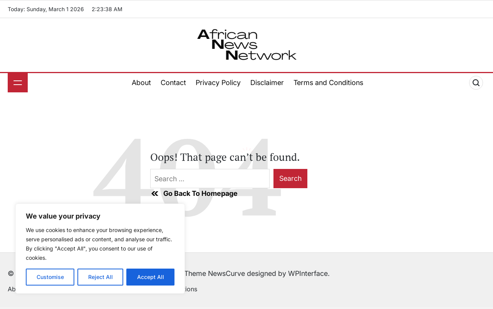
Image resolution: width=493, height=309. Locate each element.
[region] (100, 249)
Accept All (150, 277)
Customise (50, 277)
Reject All (100, 277)
